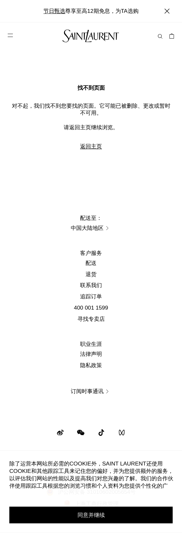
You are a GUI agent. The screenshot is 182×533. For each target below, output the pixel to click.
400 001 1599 (91, 307)
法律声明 (91, 354)
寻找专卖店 (91, 319)
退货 (91, 274)
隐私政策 (91, 365)
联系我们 (91, 285)
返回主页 (91, 146)
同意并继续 (91, 515)
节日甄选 (54, 11)
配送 (91, 263)
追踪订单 (91, 296)
